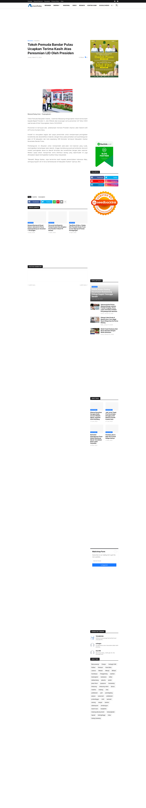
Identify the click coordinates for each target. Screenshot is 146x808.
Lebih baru (32, 285)
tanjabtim (103, 708)
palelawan (94, 693)
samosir (109, 699)
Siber (62, 1)
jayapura (103, 683)
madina (93, 689)
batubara (103, 677)
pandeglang (109, 693)
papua (93, 696)
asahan (112, 674)
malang (101, 689)
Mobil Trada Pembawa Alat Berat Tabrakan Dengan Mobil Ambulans (109, 330)
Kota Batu (108, 667)
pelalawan (109, 696)
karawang (111, 683)
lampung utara (103, 686)
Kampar (100, 667)
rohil (103, 699)
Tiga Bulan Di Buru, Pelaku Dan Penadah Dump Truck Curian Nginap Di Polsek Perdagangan (77, 227)
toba (109, 715)
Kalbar (93, 667)
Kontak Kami (92, 5)
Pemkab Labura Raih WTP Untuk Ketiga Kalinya (111, 436)
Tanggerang (103, 674)
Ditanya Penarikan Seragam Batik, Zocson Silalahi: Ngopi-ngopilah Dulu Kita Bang (96, 416)
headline (36, 40)
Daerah (56, 5)
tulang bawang (96, 718)
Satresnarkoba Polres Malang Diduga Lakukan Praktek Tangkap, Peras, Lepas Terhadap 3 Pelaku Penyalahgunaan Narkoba (109, 308)
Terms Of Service (38, 1)
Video (74, 5)
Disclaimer (47, 1)
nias (107, 689)
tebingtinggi (101, 715)
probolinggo (95, 699)
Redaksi (82, 5)
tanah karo (94, 708)
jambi (110, 680)
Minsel (114, 670)
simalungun (104, 705)
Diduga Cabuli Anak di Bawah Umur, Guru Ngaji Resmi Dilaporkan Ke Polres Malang (109, 320)
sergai (100, 702)
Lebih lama (83, 285)
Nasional (66, 5)
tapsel (93, 715)
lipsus (113, 686)
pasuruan (101, 696)
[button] (112, 5)
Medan (100, 670)
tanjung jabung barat (97, 712)
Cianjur (104, 664)
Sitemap (30, 1)
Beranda (48, 5)
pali (101, 693)
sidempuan (94, 705)
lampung (94, 686)
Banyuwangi (95, 664)
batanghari (94, 677)
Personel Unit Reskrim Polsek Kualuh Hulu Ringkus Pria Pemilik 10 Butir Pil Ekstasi (57, 227)
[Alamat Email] (104, 560)
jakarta (103, 680)
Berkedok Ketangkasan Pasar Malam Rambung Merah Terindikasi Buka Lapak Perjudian (96, 439)
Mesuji (107, 670)
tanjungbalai (41, 197)
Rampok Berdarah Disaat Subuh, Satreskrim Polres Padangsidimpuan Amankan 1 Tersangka (37, 227)
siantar (107, 702)
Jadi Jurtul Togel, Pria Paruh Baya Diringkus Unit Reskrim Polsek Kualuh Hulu (111, 416)
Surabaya (94, 674)
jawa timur (94, 683)
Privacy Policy (55, 1)
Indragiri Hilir (112, 664)
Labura (93, 670)
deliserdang (95, 680)
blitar (110, 677)
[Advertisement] (73, 24)
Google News (104, 5)
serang (93, 702)
